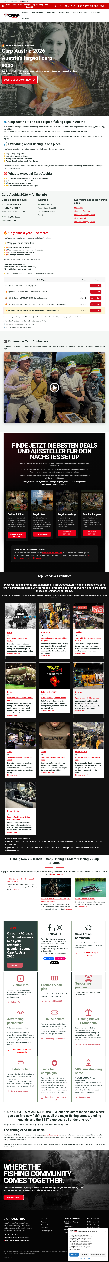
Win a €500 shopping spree (84, 222)
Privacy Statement (88, 1258)
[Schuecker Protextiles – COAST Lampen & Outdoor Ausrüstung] (56, 888)
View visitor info (80, 218)
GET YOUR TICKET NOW (91, 6)
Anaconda (45, 632)
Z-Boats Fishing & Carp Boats (85, 899)
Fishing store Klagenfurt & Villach (53, 698)
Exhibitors (51, 12)
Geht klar (74, 1254)
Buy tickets (78, 208)
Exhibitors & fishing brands (84, 215)
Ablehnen (85, 1254)
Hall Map (25, 19)
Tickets (25, 12)
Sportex (78, 692)
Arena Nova (60, 6)
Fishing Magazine (80, 12)
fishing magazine (56, 874)
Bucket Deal (64, 12)
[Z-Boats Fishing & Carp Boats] (90, 888)
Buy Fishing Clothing (94, 1228)
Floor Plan (44, 1228)
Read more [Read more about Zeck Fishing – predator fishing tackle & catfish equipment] (17, 889)
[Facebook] (66, 6)
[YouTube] (71, 6)
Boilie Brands (37, 12)
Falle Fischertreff (49, 692)
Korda (9, 692)
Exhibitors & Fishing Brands (71, 1223)
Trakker (78, 632)
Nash (9, 632)
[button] (105, 1231)
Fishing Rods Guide (93, 1222)
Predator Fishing (93, 1225)
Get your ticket (14, 1197)
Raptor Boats (13, 811)
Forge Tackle (81, 751)
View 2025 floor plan (82, 211)
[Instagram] (68, 6)
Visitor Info (95, 12)
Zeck (9, 751)
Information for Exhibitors (10, 1)
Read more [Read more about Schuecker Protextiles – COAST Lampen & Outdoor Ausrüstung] (68, 909)
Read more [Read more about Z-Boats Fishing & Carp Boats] (83, 907)
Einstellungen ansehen (98, 1254)
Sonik (43, 751)
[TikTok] (74, 6)
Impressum (96, 1258)
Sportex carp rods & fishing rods (87, 698)
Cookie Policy (80, 1258)
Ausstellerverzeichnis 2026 (52, 553)
